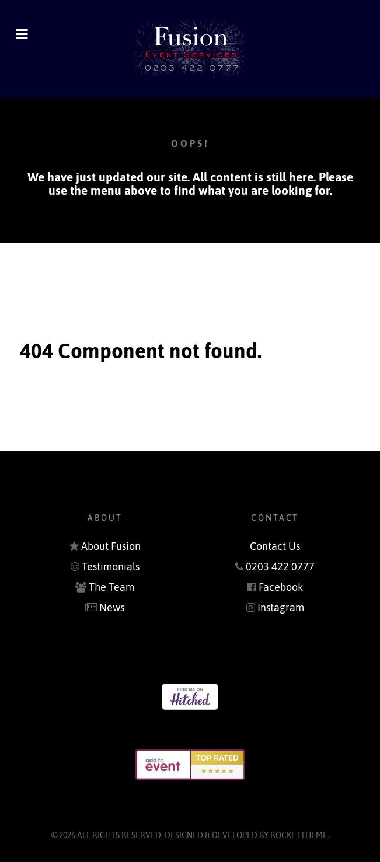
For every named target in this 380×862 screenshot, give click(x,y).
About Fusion (111, 546)
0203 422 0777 (280, 567)
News (111, 608)
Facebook (281, 587)
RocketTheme (298, 835)
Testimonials (111, 567)
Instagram (280, 608)
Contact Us (275, 546)
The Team (111, 587)
